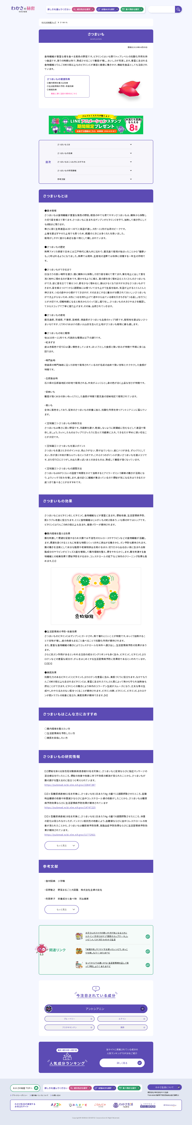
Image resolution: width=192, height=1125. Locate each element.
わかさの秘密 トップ (49, 22)
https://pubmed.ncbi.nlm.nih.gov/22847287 (70, 785)
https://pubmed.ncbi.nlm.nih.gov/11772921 (70, 834)
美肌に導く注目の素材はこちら (64, 93)
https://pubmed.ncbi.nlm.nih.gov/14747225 (70, 807)
